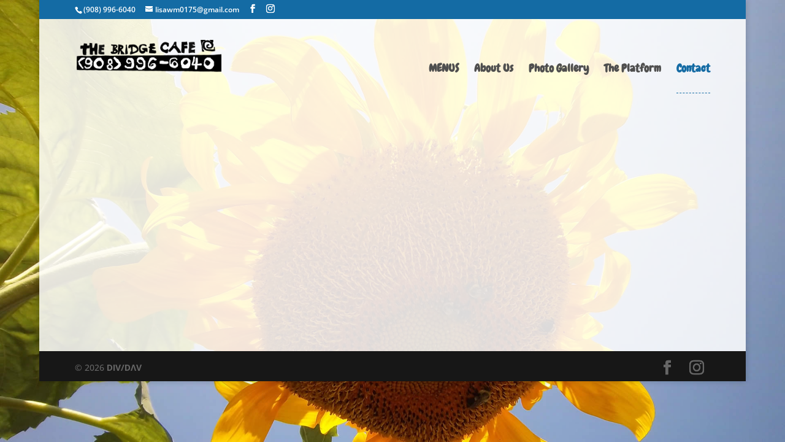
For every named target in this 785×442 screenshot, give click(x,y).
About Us (493, 69)
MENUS (444, 69)
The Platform (632, 69)
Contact (693, 69)
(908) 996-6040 (109, 9)
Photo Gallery (559, 69)
